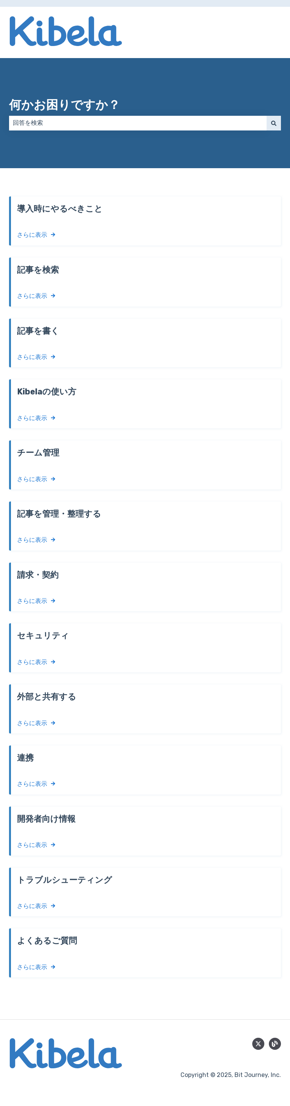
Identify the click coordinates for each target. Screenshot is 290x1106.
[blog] (275, 1044)
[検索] (274, 123)
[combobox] (138, 123)
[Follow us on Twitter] (258, 1044)
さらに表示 (32, 234)
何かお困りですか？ (64, 105)
